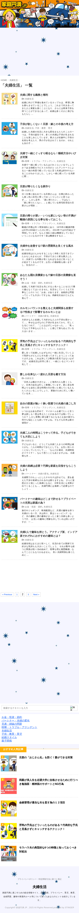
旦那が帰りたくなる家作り (35, 186)
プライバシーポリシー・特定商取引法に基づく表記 (39, 879)
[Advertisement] (39, 51)
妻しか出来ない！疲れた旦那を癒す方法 (43, 374)
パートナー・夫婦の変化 (37, 316)
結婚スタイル (9, 737)
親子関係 (7, 740)
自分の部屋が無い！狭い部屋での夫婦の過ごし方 (48, 403)
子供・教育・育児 (43, 128)
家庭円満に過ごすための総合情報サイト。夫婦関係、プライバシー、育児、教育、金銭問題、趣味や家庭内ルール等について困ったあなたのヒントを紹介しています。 (39, 896)
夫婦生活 (29, 99)
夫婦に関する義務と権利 (34, 94)
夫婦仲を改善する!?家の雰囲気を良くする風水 (46, 245)
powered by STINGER (63, 907)
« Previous (7, 594)
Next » (36, 594)
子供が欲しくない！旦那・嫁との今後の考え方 (46, 124)
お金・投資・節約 (33, 283)
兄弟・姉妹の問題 (12, 724)
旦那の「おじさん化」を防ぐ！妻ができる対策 (46, 757)
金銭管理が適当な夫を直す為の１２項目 (42, 802)
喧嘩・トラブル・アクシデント (40, 161)
